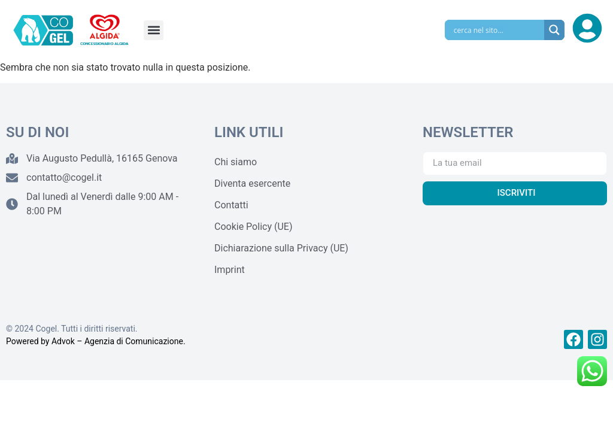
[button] (153, 30)
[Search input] (497, 30)
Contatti (231, 205)
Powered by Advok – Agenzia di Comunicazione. (96, 341)
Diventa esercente (252, 183)
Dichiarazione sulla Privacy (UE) (281, 248)
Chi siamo (235, 162)
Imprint (229, 269)
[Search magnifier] (554, 30)
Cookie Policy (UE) (253, 226)
